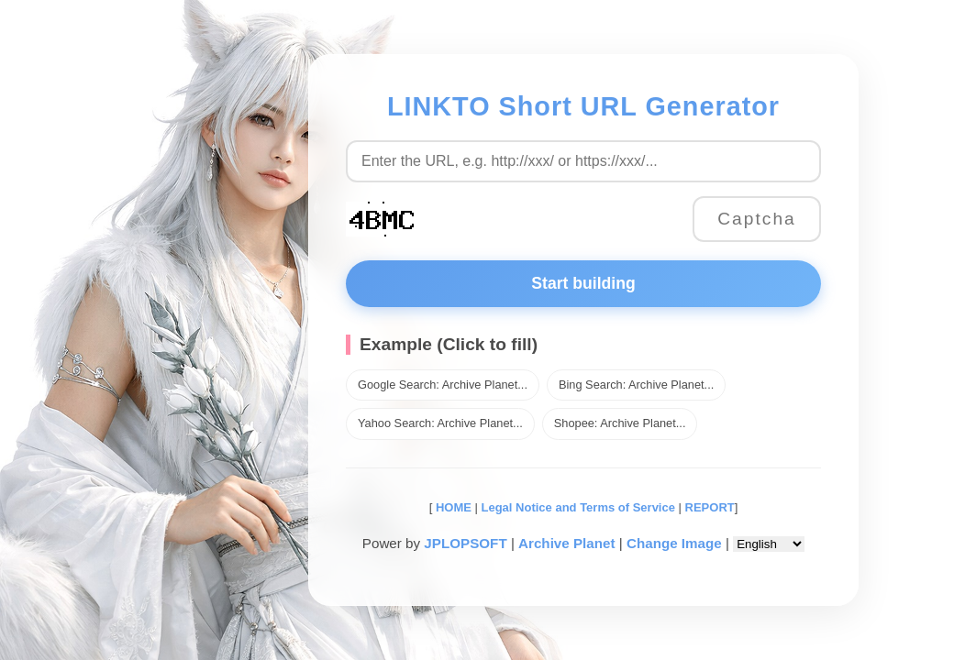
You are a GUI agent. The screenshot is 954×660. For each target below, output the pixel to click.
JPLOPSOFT (465, 543)
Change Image (674, 543)
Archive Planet (567, 543)
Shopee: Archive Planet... (620, 423)
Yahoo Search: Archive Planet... (440, 423)
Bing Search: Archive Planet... (636, 384)
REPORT (710, 507)
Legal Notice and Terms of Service (578, 507)
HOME (451, 507)
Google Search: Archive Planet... (442, 384)
